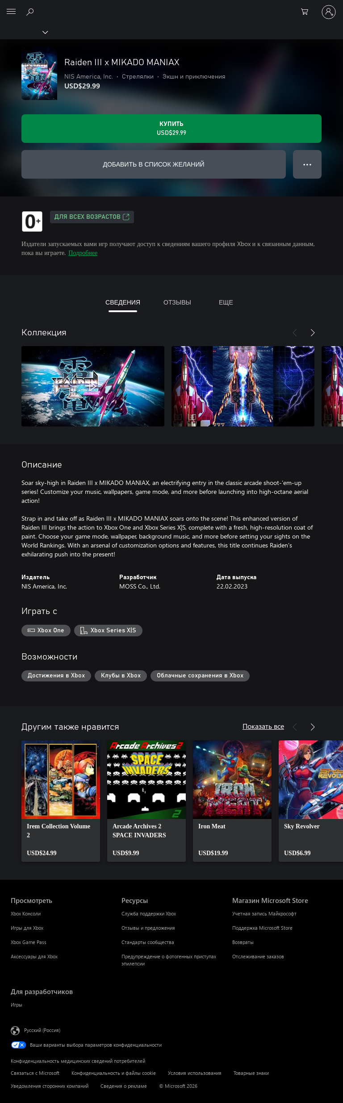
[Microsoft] (171, 6)
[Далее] (313, 332)
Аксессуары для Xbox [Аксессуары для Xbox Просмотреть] (34, 956)
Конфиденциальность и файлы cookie (113, 1073)
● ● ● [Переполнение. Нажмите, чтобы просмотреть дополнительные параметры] (307, 164)
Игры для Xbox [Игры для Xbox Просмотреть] (27, 928)
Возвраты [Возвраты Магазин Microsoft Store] (243, 942)
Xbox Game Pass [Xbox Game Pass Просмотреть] (28, 942)
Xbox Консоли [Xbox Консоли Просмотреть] (26, 913)
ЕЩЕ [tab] (226, 302)
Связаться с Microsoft (35, 1073)
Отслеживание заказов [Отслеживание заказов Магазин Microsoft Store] (258, 956)
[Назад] (295, 332)
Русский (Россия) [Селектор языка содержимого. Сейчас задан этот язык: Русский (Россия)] (42, 1030)
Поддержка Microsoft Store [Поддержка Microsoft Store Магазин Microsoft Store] (262, 928)
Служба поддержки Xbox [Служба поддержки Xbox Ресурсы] (148, 913)
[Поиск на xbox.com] (31, 11)
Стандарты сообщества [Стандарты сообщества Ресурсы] (147, 942)
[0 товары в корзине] (307, 12)
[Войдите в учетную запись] (328, 12)
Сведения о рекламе (123, 1086)
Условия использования (195, 1073)
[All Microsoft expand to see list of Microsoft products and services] (11, 12)
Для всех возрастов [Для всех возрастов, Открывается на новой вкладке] (92, 217)
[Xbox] (23, 31)
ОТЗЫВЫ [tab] (177, 302)
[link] (60, 801)
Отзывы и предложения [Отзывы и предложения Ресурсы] (148, 928)
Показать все (263, 726)
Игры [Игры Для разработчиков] (16, 1004)
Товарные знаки (251, 1073)
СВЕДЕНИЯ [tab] (122, 302)
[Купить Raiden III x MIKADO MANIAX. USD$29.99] (171, 128)
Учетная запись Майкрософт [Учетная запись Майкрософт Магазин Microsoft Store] (264, 913)
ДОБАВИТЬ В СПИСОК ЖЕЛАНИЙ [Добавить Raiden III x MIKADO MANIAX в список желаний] (153, 164)
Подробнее (82, 252)
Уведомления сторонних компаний (49, 1086)
